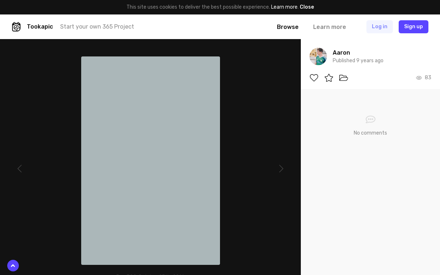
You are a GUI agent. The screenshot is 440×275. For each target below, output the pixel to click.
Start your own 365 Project (97, 26)
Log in (379, 27)
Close (307, 7)
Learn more (284, 7)
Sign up (413, 27)
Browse (288, 27)
